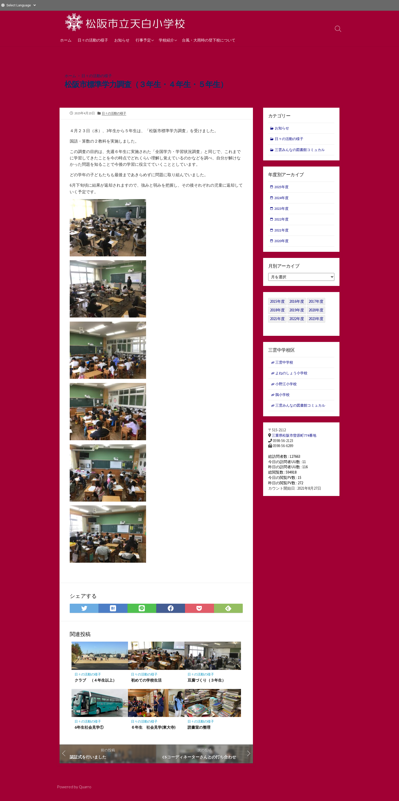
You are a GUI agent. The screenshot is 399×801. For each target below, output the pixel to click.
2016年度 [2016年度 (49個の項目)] (296, 304)
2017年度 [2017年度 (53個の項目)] (316, 304)
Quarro (85, 790)
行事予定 (143, 40)
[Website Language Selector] (21, 5)
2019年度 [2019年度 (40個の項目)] (296, 313)
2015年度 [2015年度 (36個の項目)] (277, 304)
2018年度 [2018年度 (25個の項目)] (277, 313)
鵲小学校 (283, 399)
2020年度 (282, 243)
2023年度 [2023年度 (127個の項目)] (316, 322)
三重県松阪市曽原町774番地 (295, 440)
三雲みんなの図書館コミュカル (302, 150)
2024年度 (282, 199)
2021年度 (282, 232)
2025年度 (282, 188)
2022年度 (282, 221)
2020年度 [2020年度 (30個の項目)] (316, 313)
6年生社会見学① (89, 730)
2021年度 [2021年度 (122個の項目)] (277, 322)
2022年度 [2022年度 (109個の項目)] (296, 322)
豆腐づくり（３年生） (207, 683)
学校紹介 (166, 40)
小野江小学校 (287, 387)
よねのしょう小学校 (293, 377)
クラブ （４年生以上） (96, 683)
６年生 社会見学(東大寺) (153, 730)
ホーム (66, 40)
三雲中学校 (285, 365)
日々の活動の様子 (93, 40)
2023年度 (282, 210)
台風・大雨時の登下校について (208, 40)
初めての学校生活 (146, 683)
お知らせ (122, 40)
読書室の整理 (199, 730)
